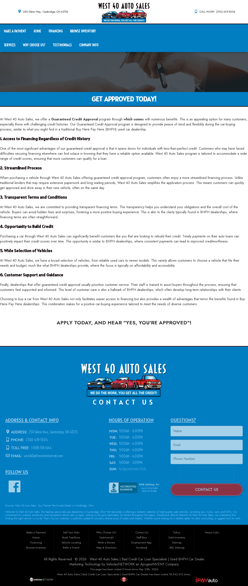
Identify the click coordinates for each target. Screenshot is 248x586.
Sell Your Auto (71, 532)
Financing (56, 31)
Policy (176, 532)
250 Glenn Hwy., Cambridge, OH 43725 (45, 12)
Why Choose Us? (34, 45)
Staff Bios (141, 537)
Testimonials (62, 45)
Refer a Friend (71, 548)
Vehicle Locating (71, 543)
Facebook (141, 548)
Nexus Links (212, 532)
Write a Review (106, 543)
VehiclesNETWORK (120, 564)
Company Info (88, 45)
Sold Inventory (176, 537)
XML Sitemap (176, 548)
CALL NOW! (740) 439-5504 (217, 12)
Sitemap (176, 543)
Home (37, 31)
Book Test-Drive (71, 537)
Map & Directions (106, 548)
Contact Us (141, 532)
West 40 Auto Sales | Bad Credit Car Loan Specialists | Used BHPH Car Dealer (147, 559)
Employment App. (141, 543)
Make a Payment (15, 31)
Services (9, 45)
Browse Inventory (83, 31)
